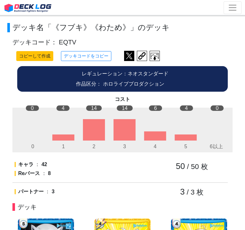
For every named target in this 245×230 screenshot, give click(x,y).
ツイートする (129, 56)
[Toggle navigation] (232, 7)
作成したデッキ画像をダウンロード (155, 56)
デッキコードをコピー (86, 55)
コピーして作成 (34, 55)
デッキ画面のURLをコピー (142, 56)
